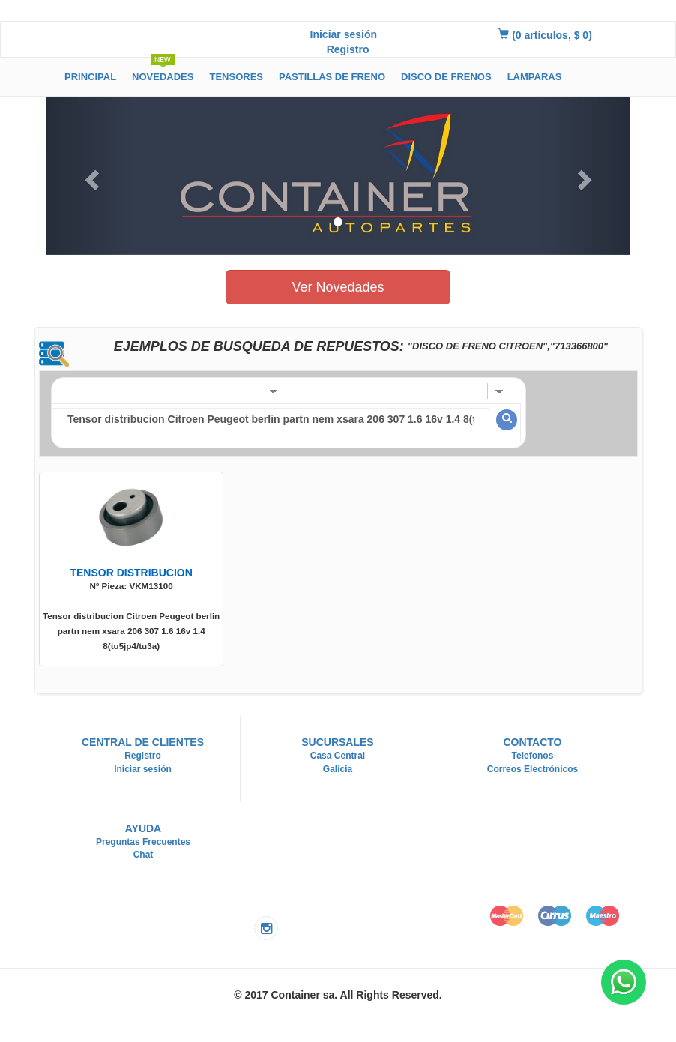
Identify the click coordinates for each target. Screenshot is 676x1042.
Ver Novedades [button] (338, 287)
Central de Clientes (143, 742)
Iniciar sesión (343, 34)
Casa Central (337, 755)
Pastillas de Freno (332, 76)
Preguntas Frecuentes (143, 842)
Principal (90, 76)
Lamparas (534, 76)
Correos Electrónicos (532, 769)
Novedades (162, 74)
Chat (143, 854)
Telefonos (533, 755)
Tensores (236, 76)
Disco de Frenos (446, 76)
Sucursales (337, 742)
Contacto (532, 742)
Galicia (337, 769)
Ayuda (143, 828)
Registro (348, 49)
